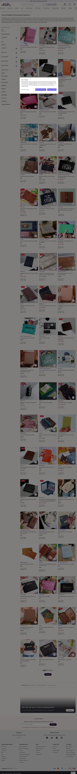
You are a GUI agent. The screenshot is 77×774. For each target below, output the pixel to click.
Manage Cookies (25, 89)
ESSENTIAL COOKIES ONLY (41, 89)
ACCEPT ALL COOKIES (52, 89)
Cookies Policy (26, 85)
